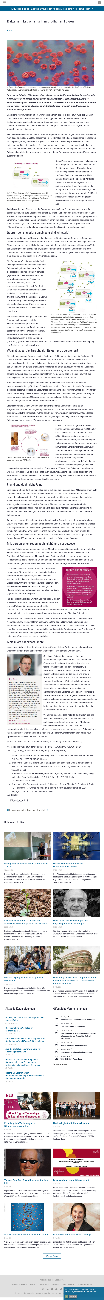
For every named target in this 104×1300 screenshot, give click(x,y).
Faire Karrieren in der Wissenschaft (71, 1182)
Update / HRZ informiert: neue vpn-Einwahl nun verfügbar (24, 1021)
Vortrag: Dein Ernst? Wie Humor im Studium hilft (26, 1184)
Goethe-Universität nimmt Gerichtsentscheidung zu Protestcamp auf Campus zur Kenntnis (24, 1078)
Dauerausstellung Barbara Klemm (74, 1048)
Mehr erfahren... (91, 1292)
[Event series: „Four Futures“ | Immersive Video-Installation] (68, 1019)
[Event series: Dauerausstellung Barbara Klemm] (70, 1045)
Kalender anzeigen (60, 1066)
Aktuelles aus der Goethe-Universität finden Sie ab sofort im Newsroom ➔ (52, 11)
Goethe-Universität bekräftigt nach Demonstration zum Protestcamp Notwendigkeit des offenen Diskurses (22, 1065)
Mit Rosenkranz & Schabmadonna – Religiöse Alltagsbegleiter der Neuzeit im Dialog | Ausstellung (78, 1038)
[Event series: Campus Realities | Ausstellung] (70, 1026)
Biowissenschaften (17, 812)
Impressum (53, 1296)
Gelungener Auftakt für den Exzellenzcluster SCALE (26, 868)
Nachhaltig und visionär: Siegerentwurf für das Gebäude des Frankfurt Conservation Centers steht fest (74, 983)
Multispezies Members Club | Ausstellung (76, 1055)
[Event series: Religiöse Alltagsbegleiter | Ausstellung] (70, 1033)
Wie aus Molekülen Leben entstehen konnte (26, 1237)
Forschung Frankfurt (36, 812)
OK (67, 1296)
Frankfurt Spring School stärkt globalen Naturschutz (23, 982)
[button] (52, 1258)
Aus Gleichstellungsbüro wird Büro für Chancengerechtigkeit (22, 1053)
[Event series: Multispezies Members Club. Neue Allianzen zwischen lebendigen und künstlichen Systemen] (71, 1052)
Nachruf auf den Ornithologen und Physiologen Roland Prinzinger (70, 925)
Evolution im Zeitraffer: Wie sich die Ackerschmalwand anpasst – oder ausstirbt (26, 925)
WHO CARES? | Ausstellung (71, 1061)
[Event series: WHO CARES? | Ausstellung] (71, 1059)
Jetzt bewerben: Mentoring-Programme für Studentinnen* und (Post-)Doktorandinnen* (25, 1042)
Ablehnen (73, 1296)
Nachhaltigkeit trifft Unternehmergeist (72, 1125)
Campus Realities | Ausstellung (73, 1029)
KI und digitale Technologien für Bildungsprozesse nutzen (20, 1127)
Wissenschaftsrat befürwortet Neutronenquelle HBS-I (68, 868)
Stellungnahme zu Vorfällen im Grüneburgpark (19, 1032)
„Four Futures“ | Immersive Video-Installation (78, 1022)
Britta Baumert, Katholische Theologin (72, 1237)
